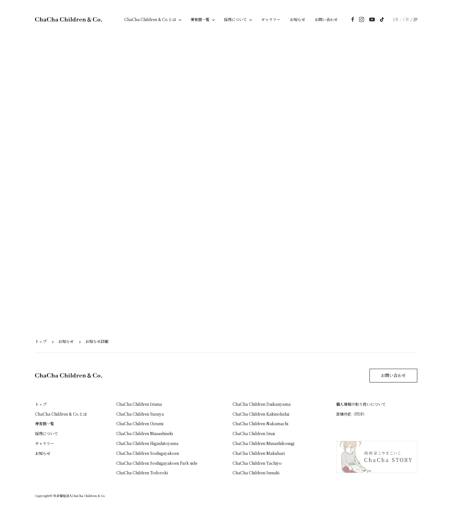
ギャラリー (270, 19)
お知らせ (297, 19)
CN (406, 19)
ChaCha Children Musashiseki (144, 433)
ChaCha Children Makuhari (259, 453)
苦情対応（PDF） (351, 414)
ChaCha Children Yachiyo (257, 463)
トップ (41, 341)
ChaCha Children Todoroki (142, 472)
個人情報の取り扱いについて (361, 404)
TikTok (382, 19)
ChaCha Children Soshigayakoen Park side (156, 463)
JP (415, 19)
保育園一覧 (200, 19)
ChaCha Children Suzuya (140, 414)
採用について (235, 19)
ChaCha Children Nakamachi (260, 423)
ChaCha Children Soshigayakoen (147, 453)
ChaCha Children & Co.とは (150, 19)
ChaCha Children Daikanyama (262, 404)
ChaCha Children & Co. (68, 19)
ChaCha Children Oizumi (139, 423)
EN (395, 19)
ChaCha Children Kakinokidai (261, 414)
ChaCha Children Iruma (139, 404)
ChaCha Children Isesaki (256, 472)
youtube (372, 19)
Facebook (352, 19)
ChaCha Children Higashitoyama (147, 443)
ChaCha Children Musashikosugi (263, 443)
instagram (361, 19)
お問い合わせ (326, 19)
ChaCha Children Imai (254, 433)
